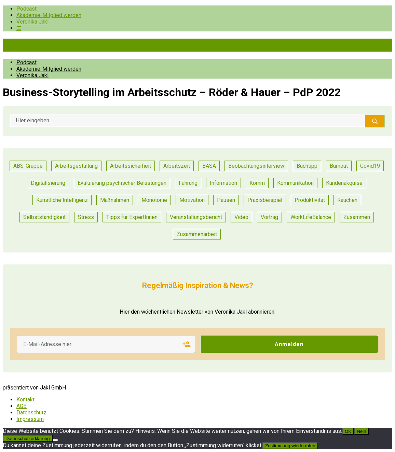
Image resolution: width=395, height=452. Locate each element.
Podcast (26, 8)
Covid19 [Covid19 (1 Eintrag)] (370, 166)
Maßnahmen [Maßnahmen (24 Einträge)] (114, 200)
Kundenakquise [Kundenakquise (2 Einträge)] (344, 183)
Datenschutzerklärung (27, 438)
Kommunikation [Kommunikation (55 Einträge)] (295, 183)
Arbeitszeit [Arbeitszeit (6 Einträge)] (176, 166)
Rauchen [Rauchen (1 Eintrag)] (347, 200)
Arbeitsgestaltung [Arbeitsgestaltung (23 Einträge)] (76, 166)
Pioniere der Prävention (61, 45)
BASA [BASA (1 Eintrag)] (209, 166)
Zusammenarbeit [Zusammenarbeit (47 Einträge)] (197, 234)
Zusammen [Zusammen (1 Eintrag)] (356, 217)
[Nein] (55, 440)
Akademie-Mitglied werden (48, 15)
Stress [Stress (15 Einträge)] (86, 217)
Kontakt (25, 399)
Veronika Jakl (32, 21)
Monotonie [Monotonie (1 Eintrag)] (154, 200)
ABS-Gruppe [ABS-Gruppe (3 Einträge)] (28, 166)
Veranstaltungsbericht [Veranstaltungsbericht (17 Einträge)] (196, 217)
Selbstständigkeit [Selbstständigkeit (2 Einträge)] (44, 217)
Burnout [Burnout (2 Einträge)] (339, 166)
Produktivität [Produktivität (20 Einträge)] (310, 200)
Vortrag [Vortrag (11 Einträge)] (269, 217)
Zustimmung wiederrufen (290, 445)
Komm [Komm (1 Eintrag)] (257, 183)
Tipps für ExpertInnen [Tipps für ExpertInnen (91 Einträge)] (132, 217)
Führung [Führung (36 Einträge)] (188, 183)
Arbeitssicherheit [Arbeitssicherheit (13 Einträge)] (130, 166)
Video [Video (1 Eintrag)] (241, 217)
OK (348, 431)
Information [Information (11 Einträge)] (223, 183)
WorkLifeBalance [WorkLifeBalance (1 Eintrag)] (310, 217)
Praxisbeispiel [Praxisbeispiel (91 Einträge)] (264, 200)
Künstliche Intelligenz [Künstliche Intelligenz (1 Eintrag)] (62, 200)
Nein (361, 431)
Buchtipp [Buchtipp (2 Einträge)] (307, 166)
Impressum (30, 419)
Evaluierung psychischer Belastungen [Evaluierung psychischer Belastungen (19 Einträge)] (122, 183)
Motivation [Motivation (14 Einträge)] (192, 200)
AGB (21, 406)
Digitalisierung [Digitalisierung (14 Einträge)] (48, 183)
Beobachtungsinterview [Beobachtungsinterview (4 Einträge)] (256, 166)
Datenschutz (31, 412)
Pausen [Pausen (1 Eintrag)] (226, 200)
